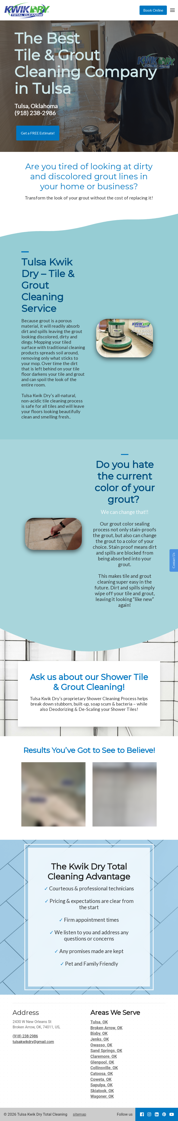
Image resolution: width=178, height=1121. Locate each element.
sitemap (79, 1114)
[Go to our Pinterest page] (164, 1114)
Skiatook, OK (102, 1090)
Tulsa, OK (99, 1022)
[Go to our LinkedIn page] (156, 1114)
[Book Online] (153, 10)
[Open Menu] (172, 10)
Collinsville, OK (104, 1067)
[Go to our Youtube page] (171, 1114)
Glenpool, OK (102, 1062)
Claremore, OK (103, 1056)
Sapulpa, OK (101, 1085)
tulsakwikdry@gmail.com (33, 1041)
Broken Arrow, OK (106, 1028)
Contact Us (173, 560)
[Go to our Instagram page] (149, 1114)
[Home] (28, 10)
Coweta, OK (100, 1079)
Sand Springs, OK (106, 1050)
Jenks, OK (99, 1039)
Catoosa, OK (101, 1073)
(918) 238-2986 (25, 1036)
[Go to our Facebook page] (142, 1114)
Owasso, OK (101, 1045)
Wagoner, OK (102, 1096)
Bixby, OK (99, 1033)
